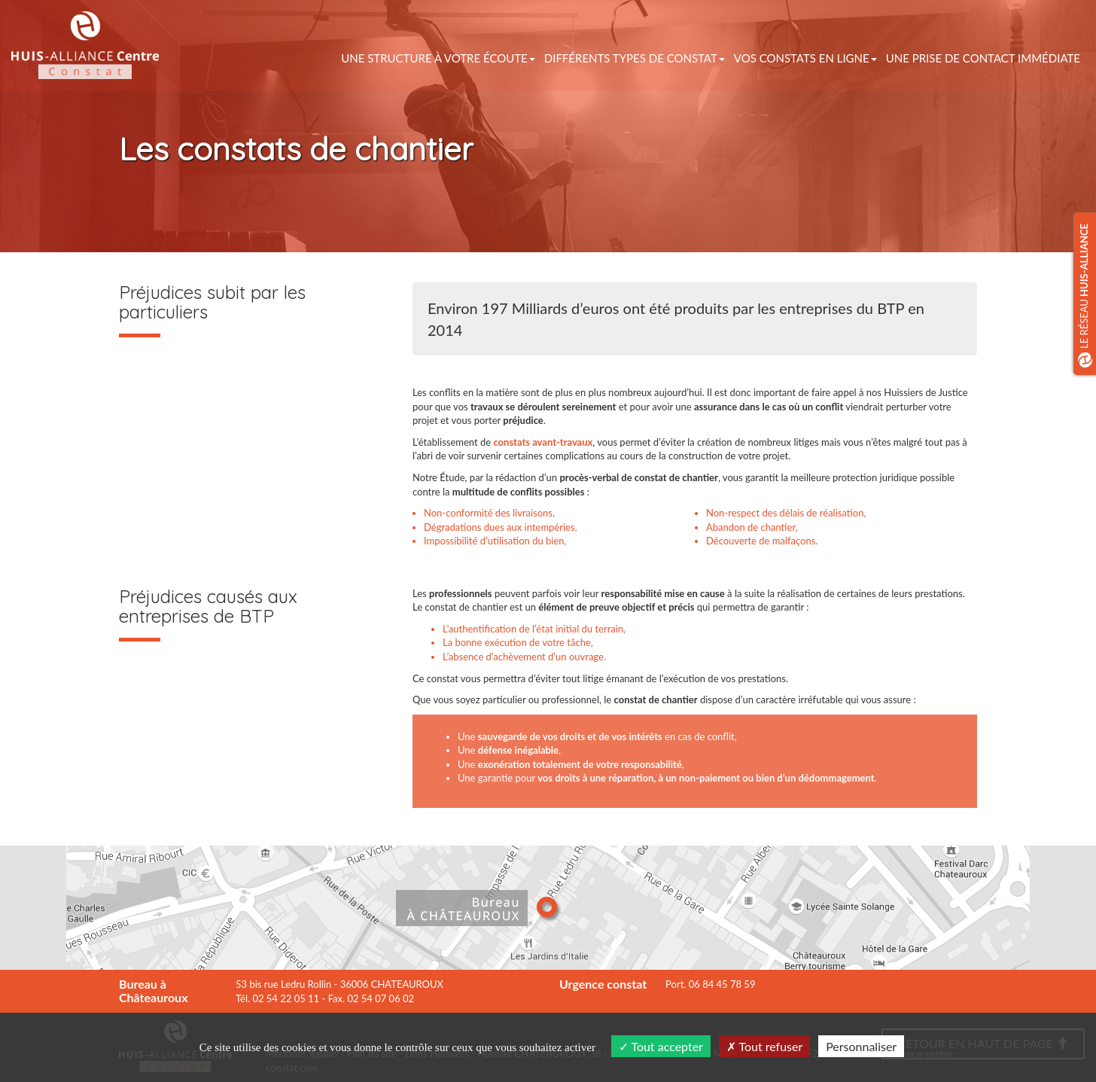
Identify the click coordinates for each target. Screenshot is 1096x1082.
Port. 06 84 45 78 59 (710, 984)
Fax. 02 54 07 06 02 (371, 998)
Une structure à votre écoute (438, 58)
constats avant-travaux (542, 442)
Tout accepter (661, 1046)
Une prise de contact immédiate (983, 58)
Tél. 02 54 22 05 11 (277, 998)
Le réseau (1085, 295)
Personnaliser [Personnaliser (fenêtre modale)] (861, 1046)
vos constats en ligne (805, 58)
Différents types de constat (634, 58)
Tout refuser (764, 1046)
